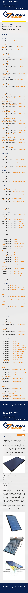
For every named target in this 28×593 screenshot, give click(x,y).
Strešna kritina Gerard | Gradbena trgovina (13, 114)
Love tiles (20, 221)
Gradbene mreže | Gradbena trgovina (12, 67)
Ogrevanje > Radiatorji (18, 246)
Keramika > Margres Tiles (17, 353)
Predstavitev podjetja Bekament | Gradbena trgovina (12, 188)
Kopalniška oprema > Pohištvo (18, 398)
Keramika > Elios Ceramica (17, 351)
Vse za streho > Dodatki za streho (18, 314)
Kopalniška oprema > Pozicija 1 (18, 372)
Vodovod (15, 257)
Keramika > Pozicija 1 (16, 343)
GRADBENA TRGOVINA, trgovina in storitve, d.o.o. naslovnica (13, 218)
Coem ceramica (21, 234)
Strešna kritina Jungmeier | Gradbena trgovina (13, 107)
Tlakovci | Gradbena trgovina (18, 176)
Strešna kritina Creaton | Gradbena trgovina (13, 136)
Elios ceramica (21, 225)
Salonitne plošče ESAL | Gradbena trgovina (12, 104)
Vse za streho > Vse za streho (17, 287)
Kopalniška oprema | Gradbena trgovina (13, 146)
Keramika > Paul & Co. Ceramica (18, 349)
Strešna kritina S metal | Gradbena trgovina (13, 117)
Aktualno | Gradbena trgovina (15, 41)
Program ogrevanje (17, 239)
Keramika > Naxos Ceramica (17, 357)
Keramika (13, 341)
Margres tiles (21, 223)
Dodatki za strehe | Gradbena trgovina (13, 140)
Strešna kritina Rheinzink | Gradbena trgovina (13, 97)
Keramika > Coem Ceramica (17, 345)
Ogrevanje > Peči (16, 252)
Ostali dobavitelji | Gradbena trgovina (11, 121)
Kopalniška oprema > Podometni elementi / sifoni (11, 392)
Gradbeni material (21, 319)
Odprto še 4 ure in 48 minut (9, 6)
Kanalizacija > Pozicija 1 (18, 273)
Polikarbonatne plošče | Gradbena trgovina (14, 100)
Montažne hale (21, 130)
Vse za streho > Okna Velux (16, 310)
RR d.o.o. (14, 405)
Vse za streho (13, 285)
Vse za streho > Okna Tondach (17, 312)
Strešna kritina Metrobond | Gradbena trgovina (13, 110)
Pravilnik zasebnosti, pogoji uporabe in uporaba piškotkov (14, 404)
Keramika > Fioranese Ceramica (18, 347)
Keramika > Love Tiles (16, 355)
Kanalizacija (15, 271)
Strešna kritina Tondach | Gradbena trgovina (13, 143)
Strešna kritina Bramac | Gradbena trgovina (13, 133)
